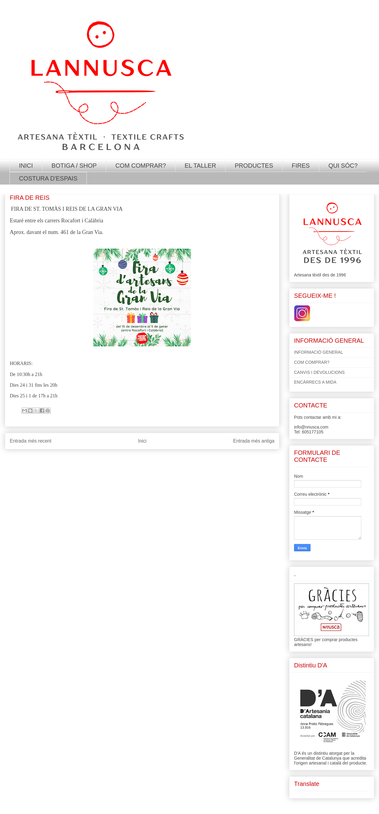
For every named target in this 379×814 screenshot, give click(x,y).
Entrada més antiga (253, 441)
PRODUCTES (254, 165)
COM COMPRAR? (140, 165)
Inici (142, 441)
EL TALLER (200, 165)
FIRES (301, 165)
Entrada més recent (30, 441)
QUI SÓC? (343, 165)
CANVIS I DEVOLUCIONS (319, 372)
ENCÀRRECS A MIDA (315, 382)
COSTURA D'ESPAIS (48, 178)
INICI (26, 165)
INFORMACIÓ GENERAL (318, 352)
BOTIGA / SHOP (74, 165)
